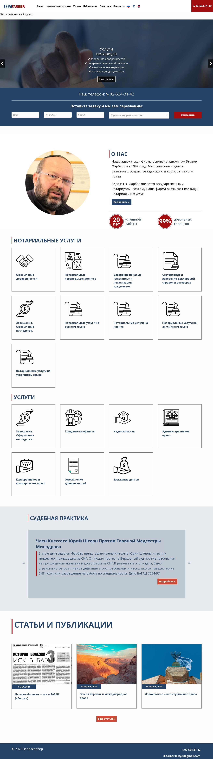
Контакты (119, 6)
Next (189, 562)
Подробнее (106, 79)
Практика (105, 6)
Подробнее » (121, 201)
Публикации (90, 6)
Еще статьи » (106, 718)
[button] (2, 63)
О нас (40, 6)
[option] (106, 63)
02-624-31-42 (191, 750)
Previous (23, 562)
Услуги (77, 6)
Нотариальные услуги (58, 6)
